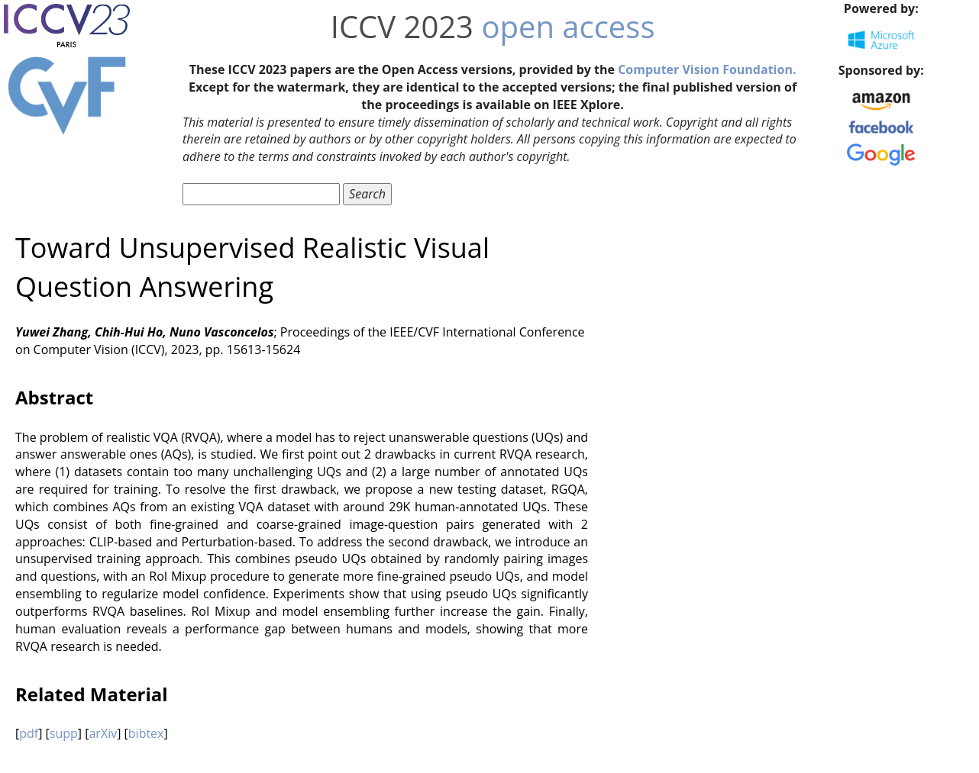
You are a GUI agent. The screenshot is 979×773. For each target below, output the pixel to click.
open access (567, 26)
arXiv (103, 733)
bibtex (146, 733)
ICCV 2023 (402, 26)
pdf (28, 733)
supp (64, 733)
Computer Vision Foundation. (707, 69)
